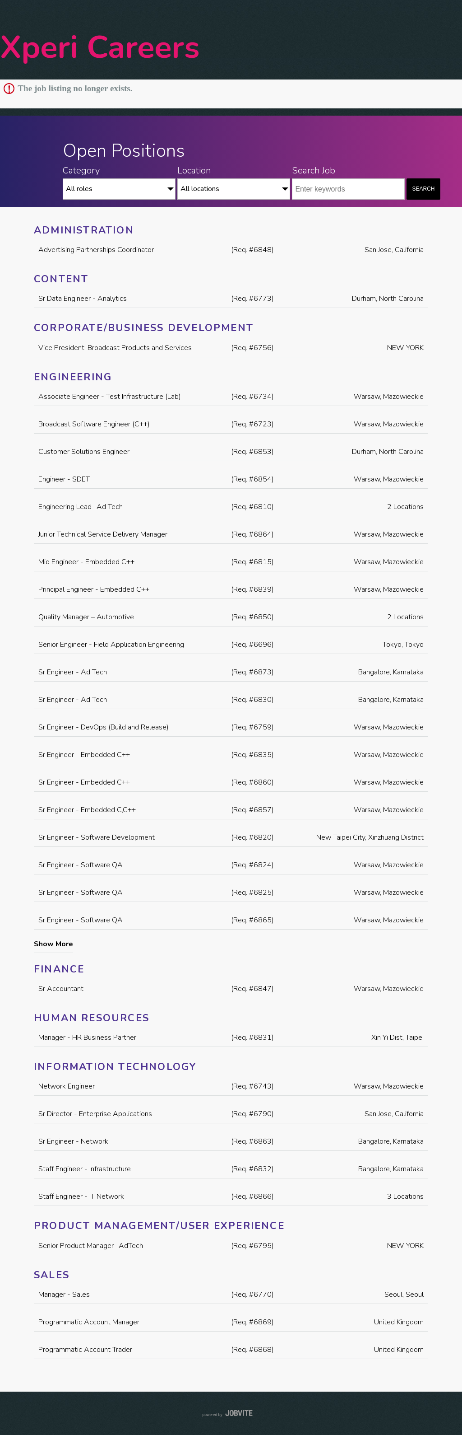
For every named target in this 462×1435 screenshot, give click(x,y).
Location (194, 170)
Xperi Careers (99, 47)
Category (81, 170)
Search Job (313, 170)
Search (423, 189)
